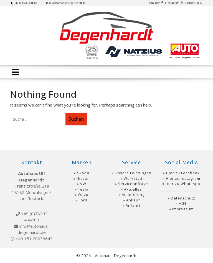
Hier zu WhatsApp (183, 183)
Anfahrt (133, 205)
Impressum (183, 208)
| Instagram (174, 2)
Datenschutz (183, 198)
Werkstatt (133, 178)
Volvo (83, 194)
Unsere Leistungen (133, 172)
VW (83, 183)
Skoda (83, 172)
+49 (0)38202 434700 (24, 3)
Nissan (83, 178)
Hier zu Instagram (183, 178)
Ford (83, 200)
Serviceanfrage (133, 183)
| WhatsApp (193, 2)
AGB (183, 203)
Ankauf (133, 200)
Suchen (76, 119)
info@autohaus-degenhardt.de (65, 3)
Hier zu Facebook (183, 172)
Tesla (83, 189)
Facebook (156, 2)
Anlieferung (133, 194)
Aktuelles (133, 189)
